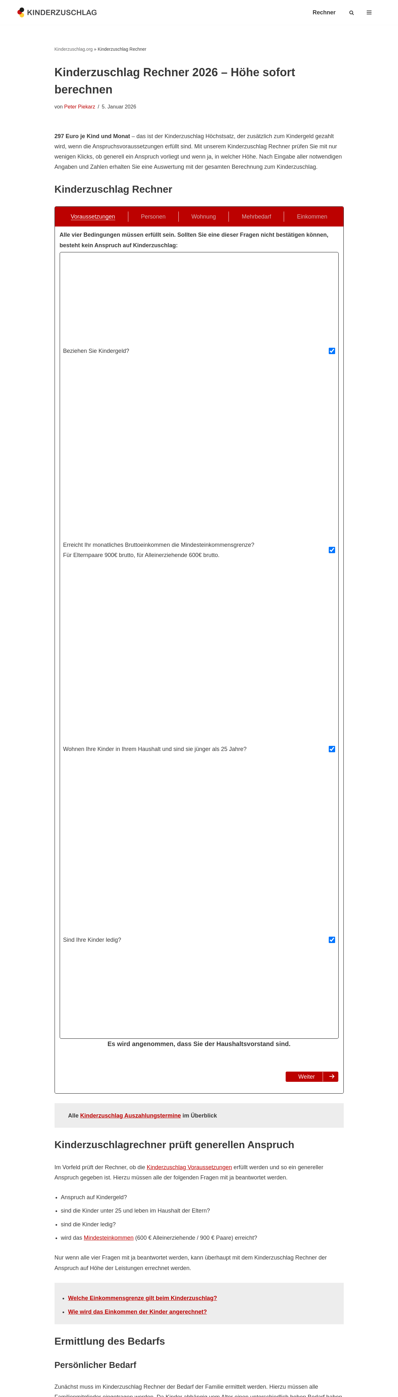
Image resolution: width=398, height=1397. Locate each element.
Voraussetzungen (93, 217)
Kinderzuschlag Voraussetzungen (189, 1167)
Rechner (323, 12)
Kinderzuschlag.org (74, 49)
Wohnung (203, 217)
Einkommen (312, 217)
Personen (153, 217)
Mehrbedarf (256, 217)
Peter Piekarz (79, 106)
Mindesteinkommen (109, 1238)
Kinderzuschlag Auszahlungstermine (130, 1115)
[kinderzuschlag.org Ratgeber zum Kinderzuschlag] (57, 12)
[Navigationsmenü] (369, 12)
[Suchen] (351, 12)
